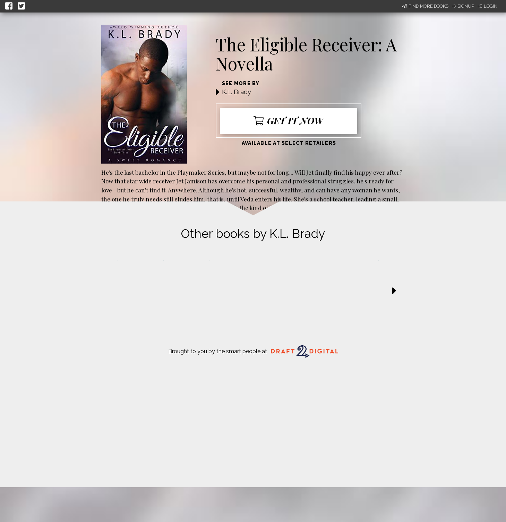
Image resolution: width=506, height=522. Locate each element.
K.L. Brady (236, 92)
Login (487, 6)
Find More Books (425, 6)
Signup (463, 6)
